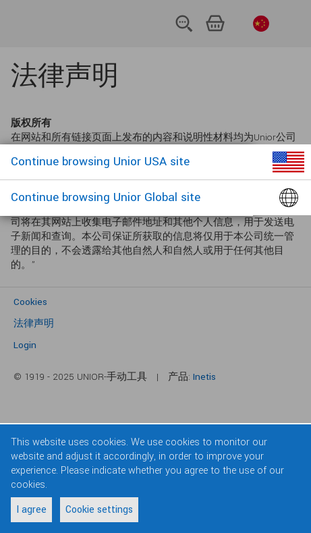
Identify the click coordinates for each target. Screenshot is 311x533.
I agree (31, 510)
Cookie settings (99, 510)
